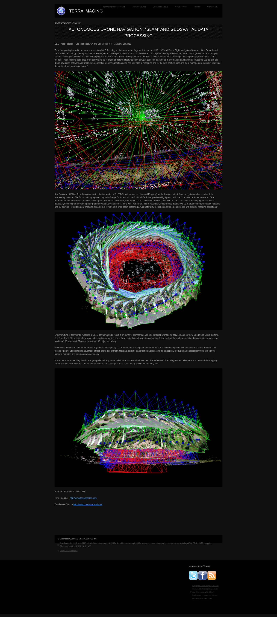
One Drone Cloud (160, 7)
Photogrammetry (67, 546)
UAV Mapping (143, 543)
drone (173, 543)
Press (78, 543)
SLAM (78, 546)
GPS (195, 543)
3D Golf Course (139, 7)
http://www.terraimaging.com (83, 498)
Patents (197, 7)
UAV (109, 543)
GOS (189, 543)
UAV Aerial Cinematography (124, 543)
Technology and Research (114, 7)
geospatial (181, 543)
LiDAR (201, 543)
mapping (208, 543)
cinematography (157, 543)
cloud (168, 543)
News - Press (181, 7)
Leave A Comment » (69, 551)
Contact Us (212, 7)
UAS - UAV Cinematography (94, 543)
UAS (84, 546)
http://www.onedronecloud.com (87, 504)
